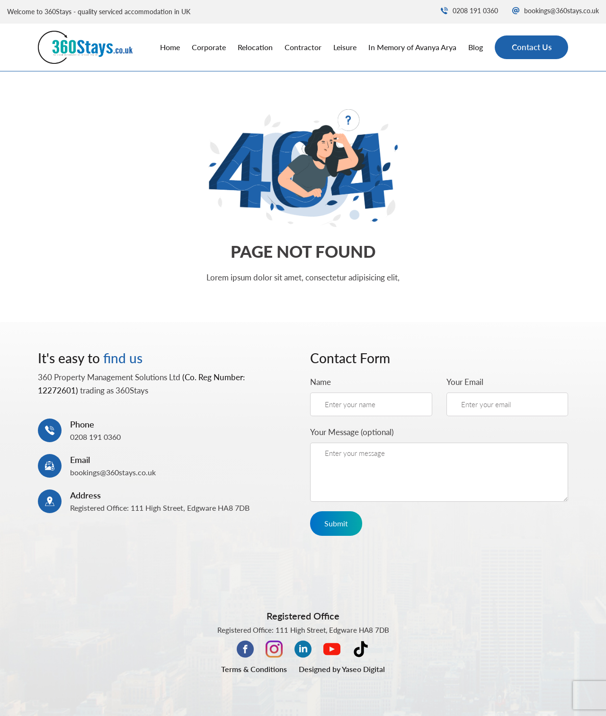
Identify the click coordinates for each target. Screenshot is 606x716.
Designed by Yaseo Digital (342, 668)
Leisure (344, 47)
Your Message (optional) (352, 432)
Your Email (464, 382)
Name (320, 382)
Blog (475, 47)
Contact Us (532, 47)
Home (170, 47)
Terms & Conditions (254, 668)
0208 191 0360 (469, 11)
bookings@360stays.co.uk (555, 11)
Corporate (209, 47)
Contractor (303, 47)
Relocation (255, 47)
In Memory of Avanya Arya (412, 47)
